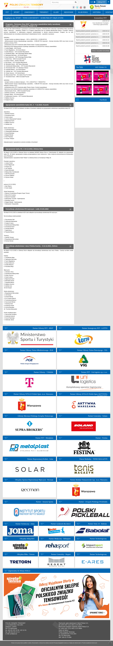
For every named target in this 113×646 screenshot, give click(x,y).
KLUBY (56, 12)
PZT (92, 2)
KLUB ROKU (83, 12)
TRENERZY (44, 12)
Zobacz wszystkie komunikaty (100, 51)
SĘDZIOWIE (68, 12)
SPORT (16, 12)
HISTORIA (97, 12)
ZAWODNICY (29, 12)
